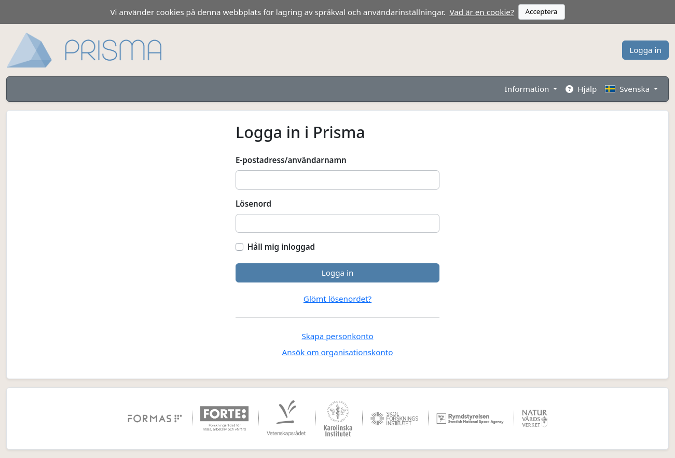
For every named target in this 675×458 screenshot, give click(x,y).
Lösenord (253, 203)
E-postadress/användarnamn (291, 160)
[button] (631, 89)
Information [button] (528, 89)
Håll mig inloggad (281, 246)
